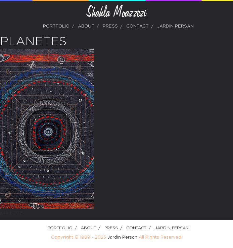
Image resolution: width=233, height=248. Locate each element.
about (86, 26)
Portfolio (56, 26)
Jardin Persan (175, 26)
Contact (137, 26)
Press (110, 26)
